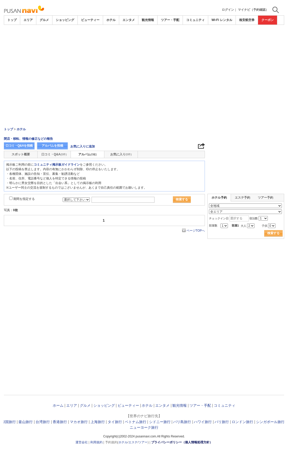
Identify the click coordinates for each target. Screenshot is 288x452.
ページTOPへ (195, 230)
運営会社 (81, 442)
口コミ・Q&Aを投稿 (19, 145)
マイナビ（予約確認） (253, 10)
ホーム (58, 405)
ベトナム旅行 (135, 422)
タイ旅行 (115, 422)
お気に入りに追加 (82, 146)
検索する (182, 199)
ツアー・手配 (170, 20)
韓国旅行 (9, 422)
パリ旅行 (222, 422)
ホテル (111, 20)
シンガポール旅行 (270, 422)
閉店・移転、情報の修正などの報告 (28, 139)
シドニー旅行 (160, 422)
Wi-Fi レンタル (222, 20)
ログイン (228, 10)
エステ (133, 442)
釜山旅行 (25, 422)
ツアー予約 (265, 197)
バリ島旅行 (182, 422)
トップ (12, 20)
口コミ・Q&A (54, 154)
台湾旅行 (43, 422)
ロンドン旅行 (242, 422)
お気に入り (121, 154)
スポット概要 (21, 154)
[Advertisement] (144, 38)
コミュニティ (195, 20)
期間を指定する (24, 199)
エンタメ (129, 20)
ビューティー (90, 20)
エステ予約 (242, 197)
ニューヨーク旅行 (144, 427)
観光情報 (148, 20)
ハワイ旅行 (203, 422)
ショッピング (65, 20)
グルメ (44, 20)
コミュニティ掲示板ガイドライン (57, 164)
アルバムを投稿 (52, 145)
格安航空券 (246, 20)
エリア (28, 20)
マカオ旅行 (79, 422)
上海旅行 (98, 422)
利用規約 (96, 442)
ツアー (143, 442)
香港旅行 (60, 422)
